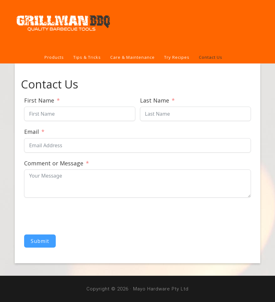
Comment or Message (53, 163)
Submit (40, 241)
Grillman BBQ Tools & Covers (137, 25)
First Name (39, 100)
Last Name (154, 100)
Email (31, 131)
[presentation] (71, 216)
